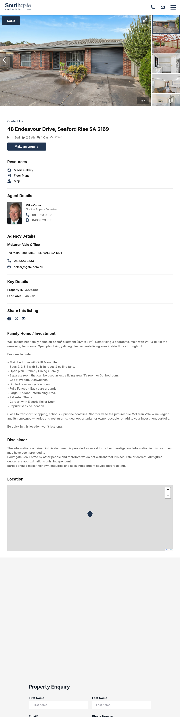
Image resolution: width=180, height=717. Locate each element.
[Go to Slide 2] (166, 43)
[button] (75, 60)
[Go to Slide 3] (166, 63)
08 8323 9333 (42, 215)
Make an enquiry (27, 146)
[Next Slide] (146, 60)
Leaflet (169, 550)
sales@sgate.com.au (28, 267)
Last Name (99, 698)
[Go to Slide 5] (166, 103)
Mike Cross (34, 205)
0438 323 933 (42, 220)
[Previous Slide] (4, 60)
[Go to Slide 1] (166, 24)
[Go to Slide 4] (166, 83)
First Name (36, 698)
